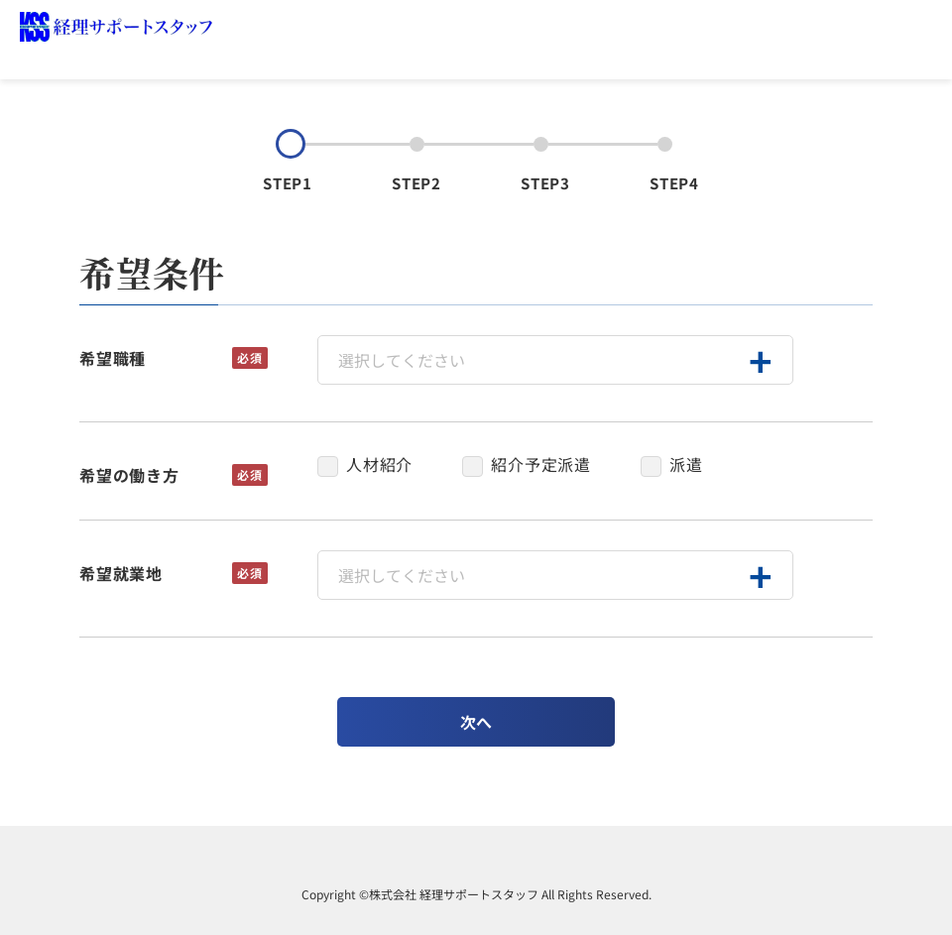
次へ (476, 722)
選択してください (401, 360)
